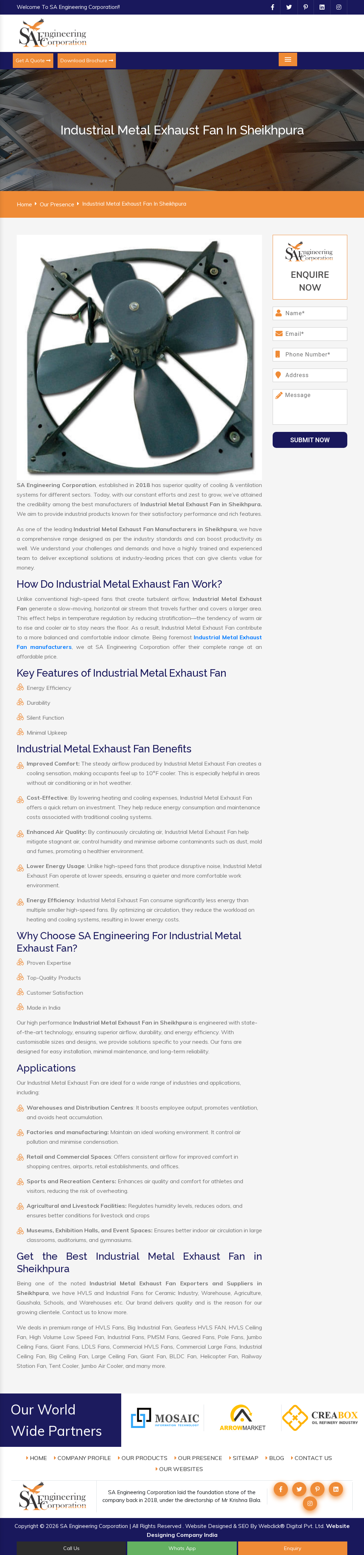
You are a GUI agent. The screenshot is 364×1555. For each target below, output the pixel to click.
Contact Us (311, 1457)
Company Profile (82, 1457)
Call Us (71, 1548)
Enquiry (292, 1548)
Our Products (142, 1457)
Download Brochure (86, 60)
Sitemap (243, 1457)
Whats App (182, 1548)
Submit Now (310, 440)
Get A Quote (33, 60)
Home (24, 204)
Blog (275, 1457)
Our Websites (179, 1468)
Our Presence (57, 204)
